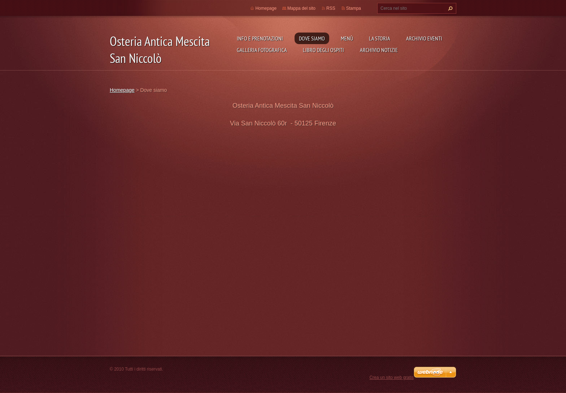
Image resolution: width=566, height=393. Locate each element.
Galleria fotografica (262, 50)
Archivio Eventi (424, 38)
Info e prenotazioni (260, 38)
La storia (379, 38)
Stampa (353, 8)
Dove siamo (312, 38)
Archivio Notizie (379, 50)
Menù (347, 38)
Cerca (449, 8)
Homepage (266, 8)
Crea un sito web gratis (391, 377)
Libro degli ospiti (323, 50)
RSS (330, 8)
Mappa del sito (301, 8)
